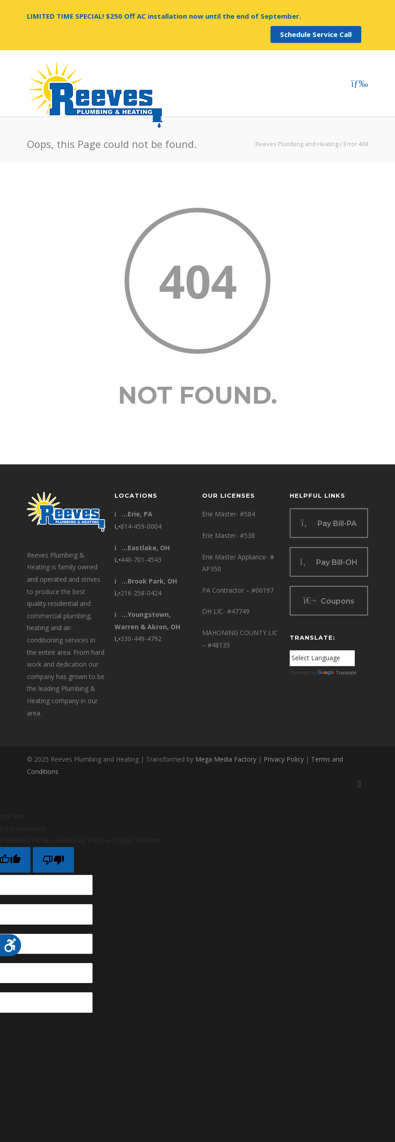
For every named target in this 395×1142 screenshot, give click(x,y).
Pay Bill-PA (329, 523)
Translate (336, 672)
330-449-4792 (137, 638)
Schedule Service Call (316, 34)
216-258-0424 (137, 593)
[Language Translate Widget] (322, 658)
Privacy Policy (284, 759)
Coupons (328, 600)
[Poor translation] (53, 860)
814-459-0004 (137, 526)
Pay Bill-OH (329, 562)
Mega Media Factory (225, 759)
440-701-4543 (137, 559)
